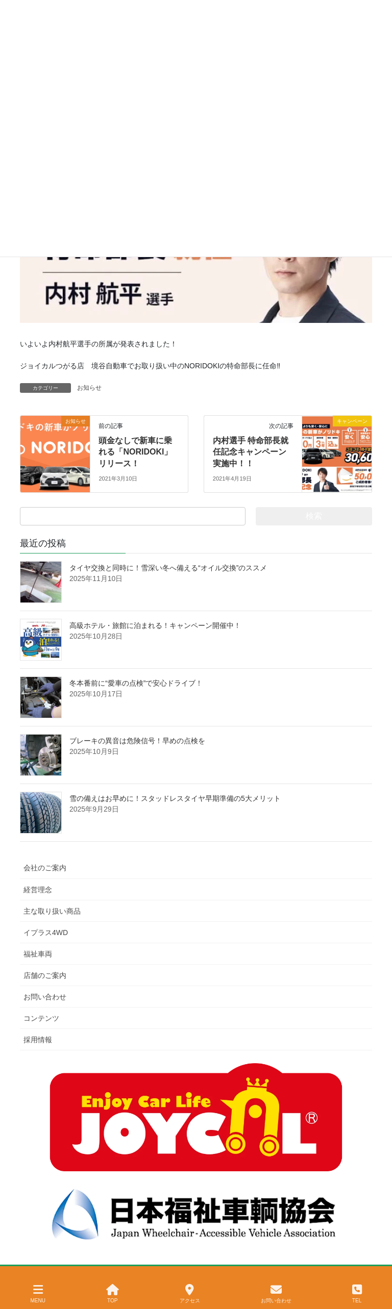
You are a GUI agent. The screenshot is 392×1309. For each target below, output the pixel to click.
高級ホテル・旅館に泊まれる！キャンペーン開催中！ (155, 625)
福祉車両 (37, 954)
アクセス (190, 1293)
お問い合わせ (44, 997)
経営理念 (37, 890)
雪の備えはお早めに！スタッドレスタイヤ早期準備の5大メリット (175, 798)
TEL (357, 1293)
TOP (112, 1293)
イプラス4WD (45, 932)
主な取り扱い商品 (52, 911)
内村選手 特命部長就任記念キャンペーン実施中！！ (250, 452)
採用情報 (37, 1040)
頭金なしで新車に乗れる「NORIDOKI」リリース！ (135, 452)
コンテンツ (41, 1018)
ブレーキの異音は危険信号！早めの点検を (137, 741)
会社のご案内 (44, 868)
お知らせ (89, 387)
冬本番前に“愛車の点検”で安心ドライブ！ (136, 683)
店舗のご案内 (44, 975)
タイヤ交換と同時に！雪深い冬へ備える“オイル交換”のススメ (168, 568)
